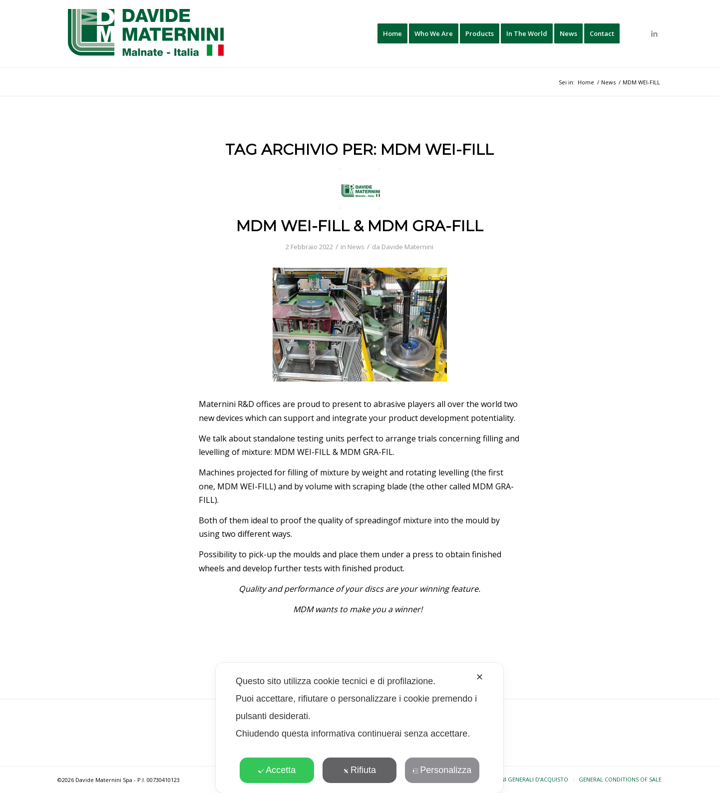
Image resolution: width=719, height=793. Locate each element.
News (356, 246)
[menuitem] (392, 33)
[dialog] (359, 728)
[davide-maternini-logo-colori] (146, 33)
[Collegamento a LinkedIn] (654, 33)
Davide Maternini (407, 246)
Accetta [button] (277, 770)
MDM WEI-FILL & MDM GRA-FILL (359, 226)
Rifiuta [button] (359, 770)
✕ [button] (479, 677)
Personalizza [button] (441, 770)
